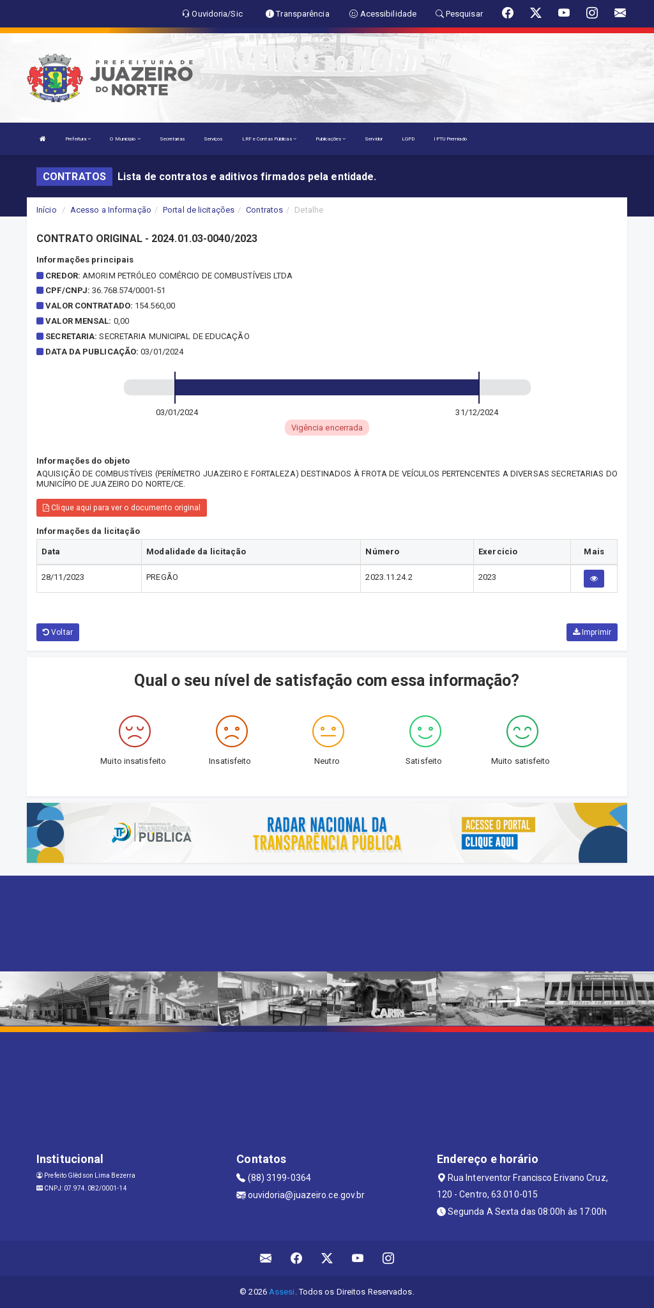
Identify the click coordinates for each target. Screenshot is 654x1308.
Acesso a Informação (110, 210)
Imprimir (592, 632)
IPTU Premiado (450, 139)
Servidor (374, 139)
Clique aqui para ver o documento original (122, 507)
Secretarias (172, 139)
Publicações (331, 139)
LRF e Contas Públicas (269, 139)
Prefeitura (78, 139)
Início (46, 210)
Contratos (264, 210)
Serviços (213, 139)
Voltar (58, 632)
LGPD (408, 139)
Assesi (282, 1292)
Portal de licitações (198, 210)
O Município (125, 139)
